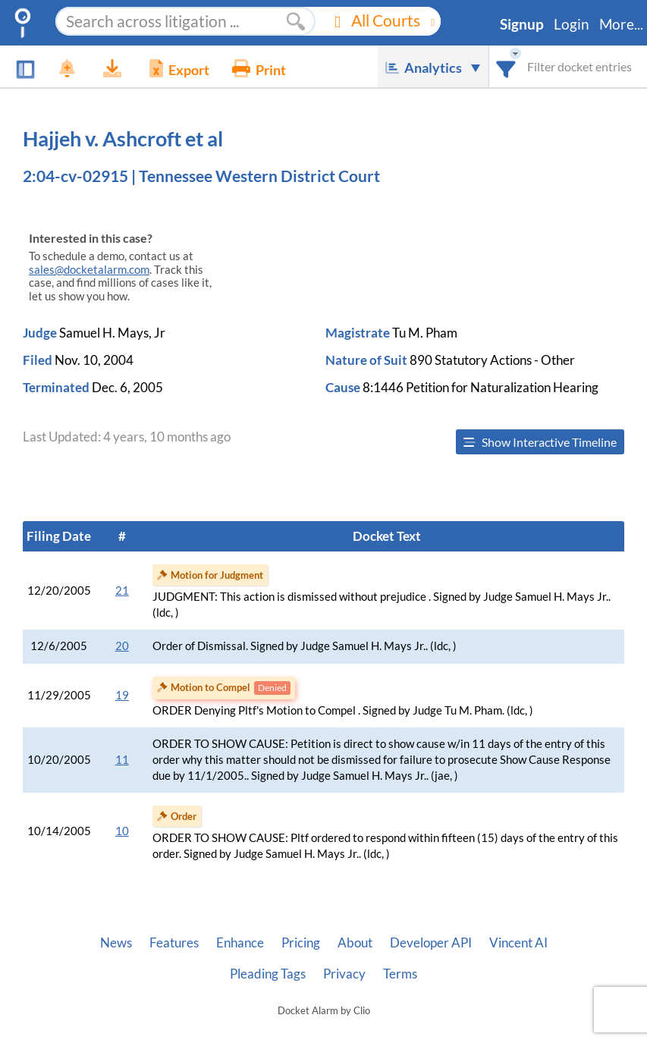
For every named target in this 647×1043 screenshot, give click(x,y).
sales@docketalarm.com (89, 269)
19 (122, 695)
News (116, 942)
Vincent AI (518, 942)
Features (174, 942)
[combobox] (506, 66)
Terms (400, 974)
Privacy (344, 974)
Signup (522, 24)
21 (122, 590)
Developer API (431, 942)
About (355, 942)
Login (571, 24)
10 (122, 831)
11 (122, 759)
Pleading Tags (268, 974)
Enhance (240, 942)
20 (122, 645)
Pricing (300, 942)
